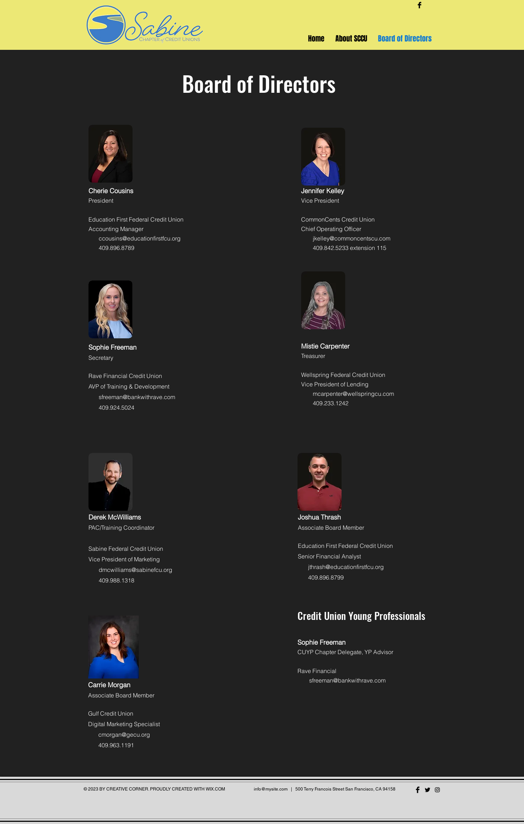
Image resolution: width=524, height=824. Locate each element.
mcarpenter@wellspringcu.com (353, 393)
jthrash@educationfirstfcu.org (346, 566)
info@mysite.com (271, 789)
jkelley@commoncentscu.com (351, 238)
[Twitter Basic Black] (427, 790)
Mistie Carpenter (325, 346)
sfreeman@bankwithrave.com (137, 397)
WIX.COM (215, 789)
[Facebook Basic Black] (419, 5)
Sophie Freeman (322, 642)
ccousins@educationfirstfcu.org (140, 238)
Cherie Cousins (110, 191)
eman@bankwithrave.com (352, 680)
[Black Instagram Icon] (437, 790)
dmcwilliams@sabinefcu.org (135, 569)
